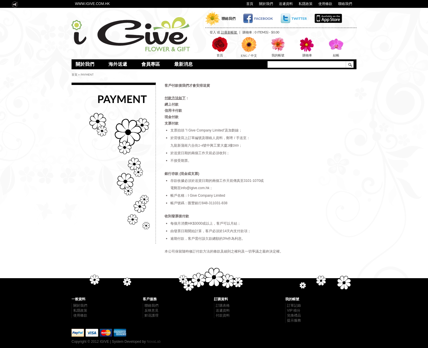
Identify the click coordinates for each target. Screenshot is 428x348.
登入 (213, 32)
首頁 (249, 4)
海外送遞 (117, 64)
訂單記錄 (294, 305)
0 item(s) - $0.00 (267, 32)
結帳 (336, 55)
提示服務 (294, 320)
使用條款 (325, 4)
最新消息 (183, 64)
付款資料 (223, 315)
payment (87, 74)
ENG (244, 55)
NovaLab (154, 342)
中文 (253, 55)
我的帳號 (278, 55)
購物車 (307, 55)
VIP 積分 (293, 310)
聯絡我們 (345, 4)
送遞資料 (286, 4)
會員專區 (150, 64)
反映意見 (151, 310)
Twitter (299, 18)
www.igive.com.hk (92, 4)
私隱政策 (306, 4)
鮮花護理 (151, 315)
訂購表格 (223, 305)
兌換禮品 (294, 315)
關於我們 (266, 4)
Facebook (263, 18)
